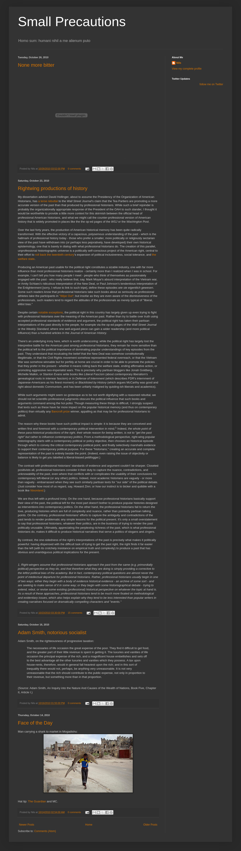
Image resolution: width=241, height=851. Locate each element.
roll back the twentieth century (54, 254)
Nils (178, 62)
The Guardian (37, 801)
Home (88, 824)
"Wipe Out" (66, 296)
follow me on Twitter (211, 84)
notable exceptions (50, 312)
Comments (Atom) (45, 831)
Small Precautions (72, 21)
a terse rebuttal (48, 201)
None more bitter (36, 65)
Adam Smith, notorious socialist (52, 632)
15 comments (75, 612)
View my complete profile (187, 68)
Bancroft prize (61, 411)
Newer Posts (26, 824)
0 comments (74, 168)
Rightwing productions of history (52, 188)
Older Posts (150, 824)
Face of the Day (35, 723)
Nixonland (37, 490)
